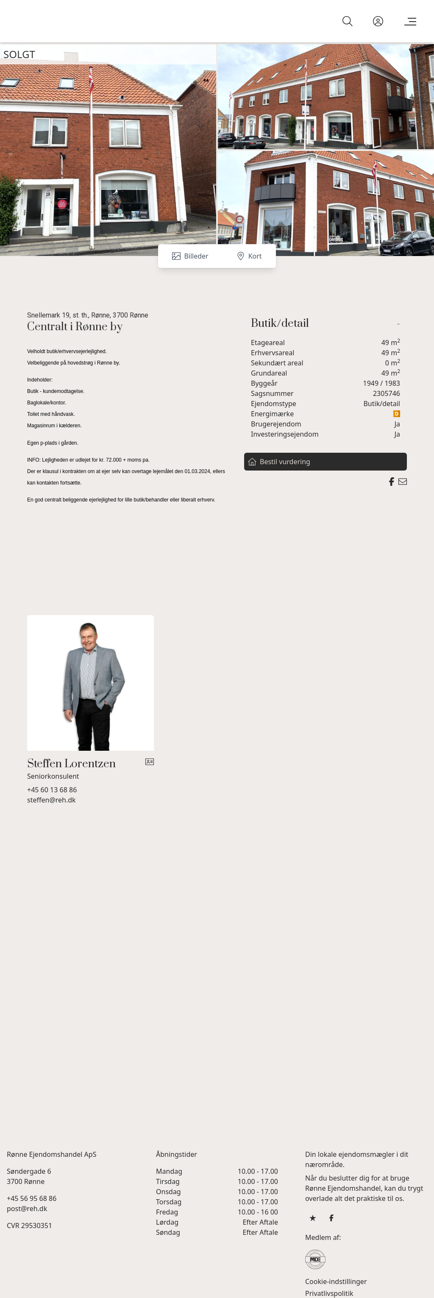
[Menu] (408, 21)
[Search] (347, 21)
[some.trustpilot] (312, 1217)
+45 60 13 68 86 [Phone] (52, 789)
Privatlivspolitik (329, 1293)
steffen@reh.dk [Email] (51, 799)
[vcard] (149, 769)
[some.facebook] (331, 1217)
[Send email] (402, 481)
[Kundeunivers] (378, 21)
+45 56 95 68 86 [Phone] (31, 1198)
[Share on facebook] (391, 481)
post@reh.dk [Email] (27, 1208)
